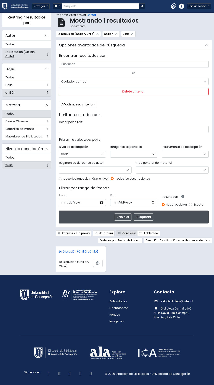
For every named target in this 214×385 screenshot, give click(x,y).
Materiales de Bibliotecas (26, 137)
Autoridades (118, 301)
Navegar (40, 6)
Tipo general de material (154, 163)
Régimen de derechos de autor (81, 163)
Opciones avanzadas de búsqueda (92, 45)
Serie (26, 166)
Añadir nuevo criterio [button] (77, 104)
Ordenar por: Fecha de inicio (119, 240)
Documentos (118, 308)
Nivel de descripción (24, 148)
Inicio (62, 195)
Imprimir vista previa (73, 233)
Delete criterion (133, 91)
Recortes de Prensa (26, 130)
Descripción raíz (71, 122)
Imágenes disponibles (126, 147)
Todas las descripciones (132, 178)
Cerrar (91, 15)
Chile (26, 86)
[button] (173, 6)
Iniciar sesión (198, 6)
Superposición (176, 204)
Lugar (10, 68)
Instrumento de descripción (182, 147)
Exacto (198, 204)
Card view (127, 233)
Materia (12, 104)
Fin (112, 195)
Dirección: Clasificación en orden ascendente (177, 240)
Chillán (26, 93)
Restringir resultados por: (27, 20)
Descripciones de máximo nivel (85, 178)
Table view (148, 233)
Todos (9, 44)
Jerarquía (103, 233)
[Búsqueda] (100, 6)
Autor (10, 35)
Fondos (114, 314)
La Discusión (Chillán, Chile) (26, 54)
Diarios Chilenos (26, 122)
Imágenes (116, 321)
